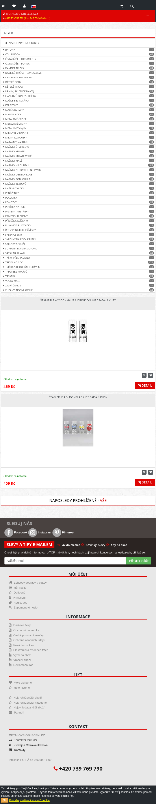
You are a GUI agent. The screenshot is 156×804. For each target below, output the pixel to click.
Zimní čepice (78, 285)
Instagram (40, 532)
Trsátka (78, 276)
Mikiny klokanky (78, 137)
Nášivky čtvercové (78, 146)
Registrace (18, 602)
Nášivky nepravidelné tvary (78, 169)
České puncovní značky (26, 635)
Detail (145, 385)
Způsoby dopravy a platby (27, 582)
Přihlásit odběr (139, 560)
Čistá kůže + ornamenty (78, 59)
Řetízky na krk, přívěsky (78, 230)
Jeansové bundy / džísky (78, 96)
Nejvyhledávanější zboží (27, 707)
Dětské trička (78, 86)
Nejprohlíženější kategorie (28, 702)
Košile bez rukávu (78, 100)
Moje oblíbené (20, 682)
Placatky (78, 197)
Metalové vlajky (78, 128)
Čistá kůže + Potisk (78, 63)
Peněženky (78, 193)
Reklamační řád (21, 665)
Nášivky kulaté (78, 151)
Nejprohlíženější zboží (25, 697)
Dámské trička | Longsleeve (78, 72)
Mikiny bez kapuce (78, 133)
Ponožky (78, 202)
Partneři (16, 712)
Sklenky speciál (78, 243)
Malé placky (78, 114)
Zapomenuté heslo (23, 607)
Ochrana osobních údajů (27, 640)
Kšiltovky (78, 105)
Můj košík (17, 587)
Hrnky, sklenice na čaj (78, 91)
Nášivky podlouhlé (78, 179)
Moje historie (19, 687)
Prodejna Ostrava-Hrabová (28, 745)
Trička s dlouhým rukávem (78, 267)
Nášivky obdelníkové (78, 174)
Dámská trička (78, 68)
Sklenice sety (78, 234)
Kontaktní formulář (23, 740)
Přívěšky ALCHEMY (78, 216)
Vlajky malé (78, 280)
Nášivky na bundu (78, 165)
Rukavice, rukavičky (78, 225)
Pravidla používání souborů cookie (29, 800)
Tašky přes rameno (78, 257)
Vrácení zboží (20, 660)
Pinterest (63, 532)
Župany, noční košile (78, 290)
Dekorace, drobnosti (78, 77)
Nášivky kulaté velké (78, 156)
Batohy (78, 49)
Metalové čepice (78, 119)
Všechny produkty (22, 43)
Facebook (15, 532)
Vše (103, 500)
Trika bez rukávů (78, 271)
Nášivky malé (78, 160)
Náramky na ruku (78, 142)
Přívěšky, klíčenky (78, 220)
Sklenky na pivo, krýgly (78, 239)
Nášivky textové (78, 183)
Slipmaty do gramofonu (78, 248)
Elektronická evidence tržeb (28, 650)
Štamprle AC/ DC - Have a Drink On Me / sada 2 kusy (78, 300)
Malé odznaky (78, 109)
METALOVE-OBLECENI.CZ (26, 16)
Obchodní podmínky (24, 630)
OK (5, 800)
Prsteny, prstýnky (78, 211)
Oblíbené (17, 592)
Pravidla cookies (21, 645)
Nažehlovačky (78, 188)
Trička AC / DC (78, 262)
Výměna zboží (20, 655)
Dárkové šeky (20, 625)
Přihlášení (17, 597)
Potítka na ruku (78, 206)
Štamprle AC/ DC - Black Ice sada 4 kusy (78, 397)
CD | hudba (78, 54)
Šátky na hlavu (78, 253)
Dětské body (78, 82)
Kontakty (17, 750)
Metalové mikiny (78, 123)
